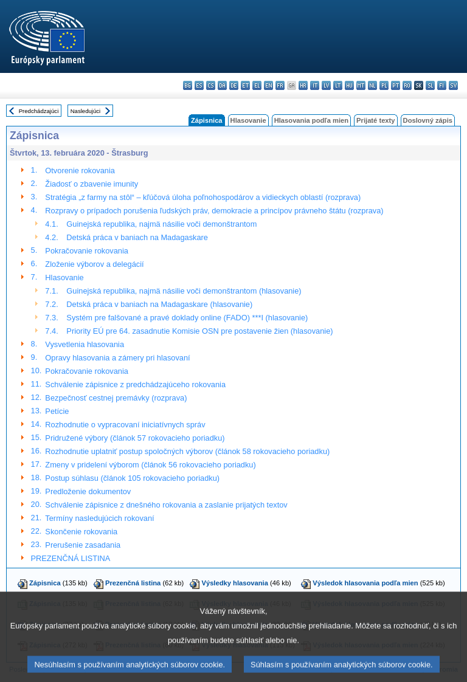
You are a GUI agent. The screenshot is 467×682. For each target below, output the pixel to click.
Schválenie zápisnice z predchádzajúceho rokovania (135, 384)
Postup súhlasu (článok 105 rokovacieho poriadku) (132, 478)
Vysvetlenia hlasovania (84, 344)
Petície (57, 411)
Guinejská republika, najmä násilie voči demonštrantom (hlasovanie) (183, 290)
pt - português (395, 85)
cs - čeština (210, 85)
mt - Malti (360, 85)
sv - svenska (453, 85)
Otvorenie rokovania (80, 170)
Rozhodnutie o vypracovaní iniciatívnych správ (125, 424)
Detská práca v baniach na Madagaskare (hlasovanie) (159, 304)
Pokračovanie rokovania (86, 250)
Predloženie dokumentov (88, 491)
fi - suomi (441, 85)
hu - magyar (349, 85)
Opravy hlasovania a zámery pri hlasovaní (117, 357)
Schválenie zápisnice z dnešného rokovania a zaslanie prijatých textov (166, 504)
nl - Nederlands (372, 85)
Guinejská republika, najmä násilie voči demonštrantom (161, 224)
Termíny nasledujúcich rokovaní (99, 518)
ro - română (407, 85)
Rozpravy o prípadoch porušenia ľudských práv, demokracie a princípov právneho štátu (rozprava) (214, 210)
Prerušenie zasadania (82, 544)
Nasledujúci (86, 111)
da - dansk (222, 85)
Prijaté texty (375, 120)
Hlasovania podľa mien (311, 120)
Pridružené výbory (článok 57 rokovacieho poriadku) (134, 438)
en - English (268, 85)
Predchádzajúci (39, 111)
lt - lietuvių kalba (337, 85)
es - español (199, 85)
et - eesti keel (245, 85)
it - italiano (314, 85)
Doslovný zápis (427, 120)
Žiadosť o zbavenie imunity (91, 183)
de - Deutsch (233, 85)
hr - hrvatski (303, 85)
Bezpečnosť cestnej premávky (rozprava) (116, 397)
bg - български (187, 85)
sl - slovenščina (430, 85)
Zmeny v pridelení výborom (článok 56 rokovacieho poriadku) (150, 464)
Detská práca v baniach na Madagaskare (137, 237)
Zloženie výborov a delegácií (94, 264)
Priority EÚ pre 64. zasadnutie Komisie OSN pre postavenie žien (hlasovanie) (199, 331)
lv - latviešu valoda (326, 85)
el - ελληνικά (256, 85)
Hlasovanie (248, 120)
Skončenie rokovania (81, 531)
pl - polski (384, 85)
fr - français (280, 85)
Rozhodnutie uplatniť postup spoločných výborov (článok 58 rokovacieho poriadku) (187, 451)
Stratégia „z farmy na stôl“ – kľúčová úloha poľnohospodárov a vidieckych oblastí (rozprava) (203, 197)
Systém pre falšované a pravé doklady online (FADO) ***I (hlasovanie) (187, 317)
